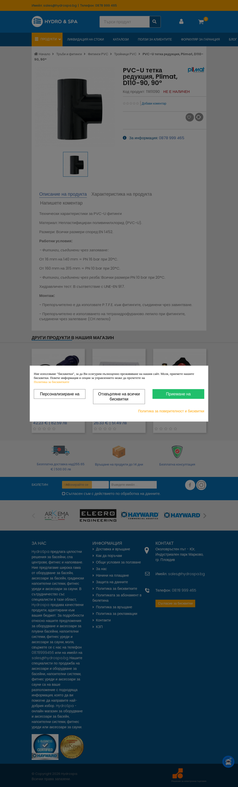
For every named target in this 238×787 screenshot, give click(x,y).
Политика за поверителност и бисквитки (171, 411)
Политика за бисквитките (51, 382)
